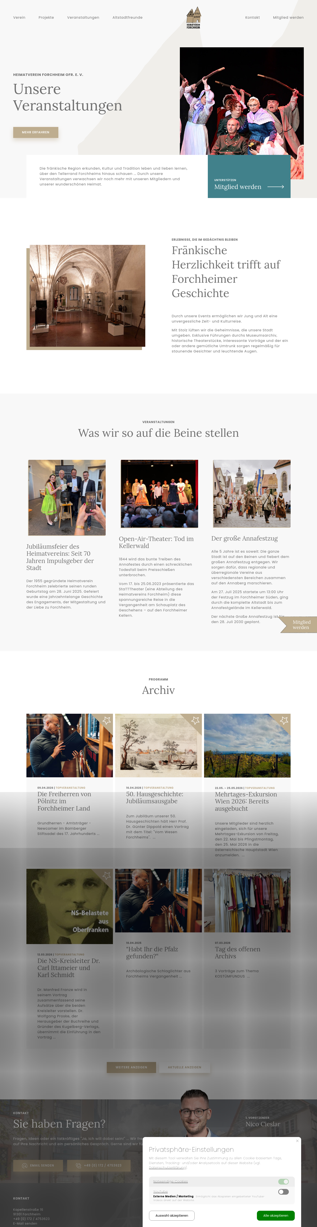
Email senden (38, 1165)
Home (188, 31)
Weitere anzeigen (131, 1067)
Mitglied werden (288, 17)
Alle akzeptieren (275, 1215)
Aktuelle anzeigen (184, 1067)
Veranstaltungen (83, 17)
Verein (19, 17)
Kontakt (252, 17)
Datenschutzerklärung (167, 1167)
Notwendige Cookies (170, 1181)
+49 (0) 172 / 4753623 (99, 1165)
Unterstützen (249, 184)
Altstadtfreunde (127, 17)
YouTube (160, 1191)
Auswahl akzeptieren (172, 1215)
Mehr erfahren (36, 132)
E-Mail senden (25, 1223)
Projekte (46, 17)
